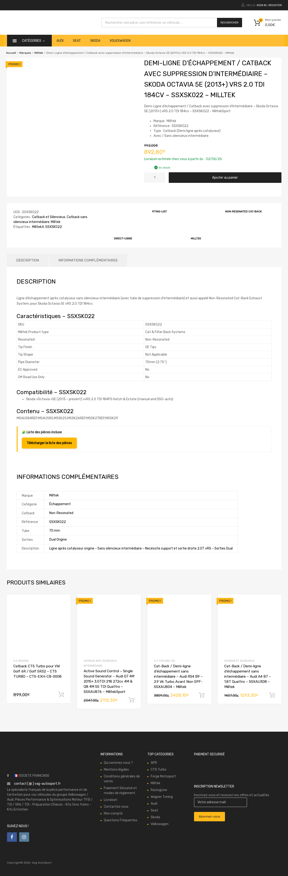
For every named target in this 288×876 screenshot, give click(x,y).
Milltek (38, 52)
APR (154, 763)
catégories (33, 41)
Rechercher (230, 22)
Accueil (11, 52)
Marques (25, 52)
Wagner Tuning (162, 797)
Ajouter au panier (225, 178)
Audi (60, 41)
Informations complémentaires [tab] (88, 260)
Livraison (110, 800)
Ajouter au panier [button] (61, 695)
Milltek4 (38, 227)
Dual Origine (58, 540)
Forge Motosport (163, 776)
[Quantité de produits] (154, 177)
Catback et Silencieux (48, 217)
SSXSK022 (53, 227)
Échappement (60, 504)
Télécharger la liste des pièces (49, 443)
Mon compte (113, 813)
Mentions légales (116, 770)
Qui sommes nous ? (118, 763)
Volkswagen (120, 41)
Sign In (261, 5)
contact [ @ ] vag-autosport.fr (37, 784)
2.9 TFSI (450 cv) (164, 660)
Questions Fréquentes (120, 820)
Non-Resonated (61, 513)
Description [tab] (27, 260)
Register (275, 5)
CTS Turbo (158, 770)
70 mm (54, 531)
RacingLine (159, 790)
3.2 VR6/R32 (21, 660)
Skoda (95, 41)
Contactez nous (116, 807)
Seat (77, 41)
